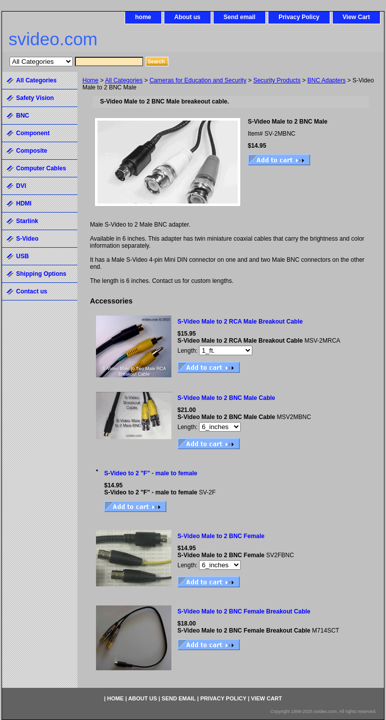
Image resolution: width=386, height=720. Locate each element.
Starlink (27, 221)
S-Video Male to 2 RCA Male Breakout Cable (240, 321)
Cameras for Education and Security (197, 80)
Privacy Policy (298, 17)
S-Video (27, 238)
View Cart (356, 17)
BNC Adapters (327, 80)
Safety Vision (35, 97)
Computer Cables (41, 168)
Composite (31, 150)
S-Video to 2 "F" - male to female (150, 473)
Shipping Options (41, 273)
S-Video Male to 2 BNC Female (220, 536)
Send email (239, 17)
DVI (21, 185)
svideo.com (53, 39)
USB (22, 256)
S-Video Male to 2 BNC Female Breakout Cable (244, 611)
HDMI (24, 203)
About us (187, 17)
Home (90, 80)
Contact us (31, 291)
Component (33, 133)
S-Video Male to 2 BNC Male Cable (226, 397)
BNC (22, 115)
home (143, 17)
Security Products (277, 80)
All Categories (124, 80)
